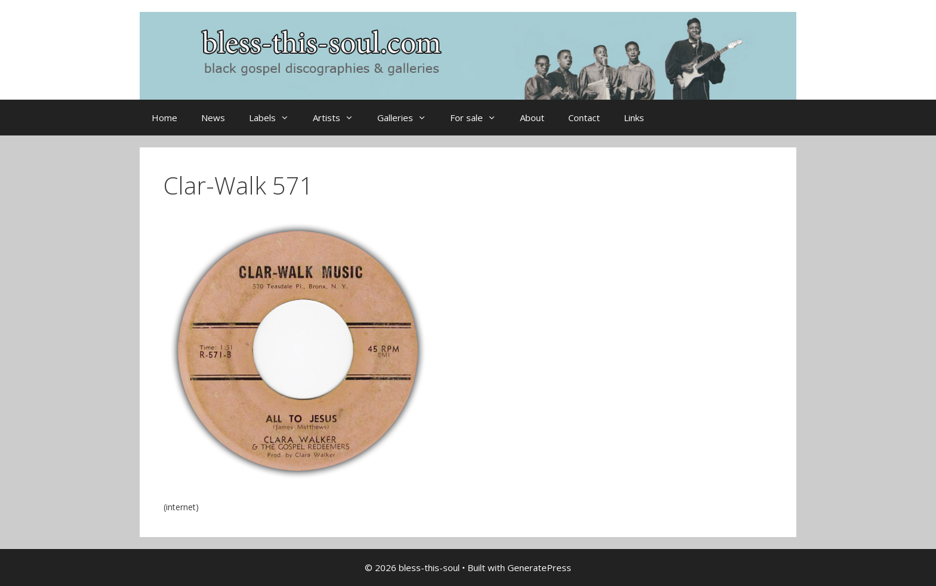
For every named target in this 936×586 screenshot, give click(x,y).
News (213, 118)
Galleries (407, 117)
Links (634, 118)
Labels (275, 117)
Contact (584, 118)
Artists (339, 117)
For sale (479, 117)
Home (164, 118)
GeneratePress (539, 567)
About (532, 118)
